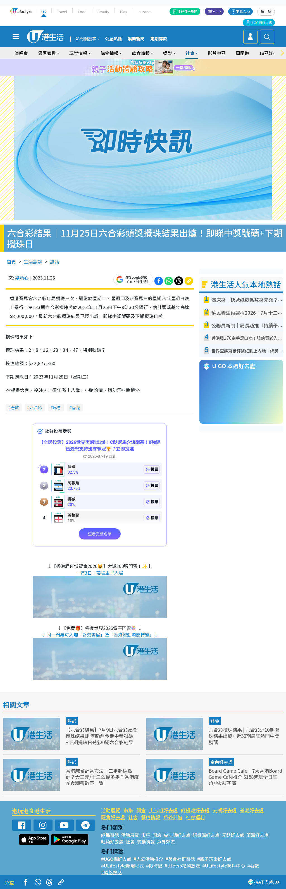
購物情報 (109, 53)
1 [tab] (130, 67)
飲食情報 (141, 53)
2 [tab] (136, 67)
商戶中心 (214, 11)
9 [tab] (150, 74)
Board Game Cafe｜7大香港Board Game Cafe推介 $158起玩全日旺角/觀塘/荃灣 (245, 776)
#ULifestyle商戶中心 (223, 865)
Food (82, 11)
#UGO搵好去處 (116, 859)
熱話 (54, 261)
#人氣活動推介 (148, 859)
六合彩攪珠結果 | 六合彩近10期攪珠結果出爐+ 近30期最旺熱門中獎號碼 (244, 735)
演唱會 (21, 53)
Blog (124, 11)
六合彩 (36, 407)
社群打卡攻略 (187, 11)
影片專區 (217, 53)
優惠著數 (47, 53)
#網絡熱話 (111, 872)
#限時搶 (154, 865)
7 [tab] (139, 74)
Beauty (103, 11)
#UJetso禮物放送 (182, 865)
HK (43, 11)
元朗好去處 (225, 810)
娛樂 (167, 53)
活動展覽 (110, 810)
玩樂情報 (78, 53)
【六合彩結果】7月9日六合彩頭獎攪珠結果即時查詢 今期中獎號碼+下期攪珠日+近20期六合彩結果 (101, 735)
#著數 (253, 865)
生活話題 (32, 261)
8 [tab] (144, 74)
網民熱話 (110, 835)
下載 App (243, 11)
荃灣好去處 (252, 810)
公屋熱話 (113, 39)
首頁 (11, 261)
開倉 (141, 810)
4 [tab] (147, 67)
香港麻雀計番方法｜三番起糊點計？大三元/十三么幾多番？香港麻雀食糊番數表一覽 (102, 776)
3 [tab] (141, 67)
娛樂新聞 (136, 39)
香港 (76, 407)
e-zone (145, 11)
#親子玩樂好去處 (214, 859)
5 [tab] (153, 67)
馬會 (57, 407)
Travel (62, 11)
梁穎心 (21, 277)
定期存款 (158, 39)
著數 (15, 407)
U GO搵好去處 (261, 22)
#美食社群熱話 (180, 859)
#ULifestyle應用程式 (122, 865)
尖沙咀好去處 (163, 810)
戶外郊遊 (172, 817)
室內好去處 (221, 762)
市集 (128, 810)
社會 (189, 53)
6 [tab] (158, 67)
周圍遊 (242, 53)
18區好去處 (270, 53)
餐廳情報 (150, 817)
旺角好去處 (113, 817)
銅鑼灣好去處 (195, 810)
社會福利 (195, 817)
